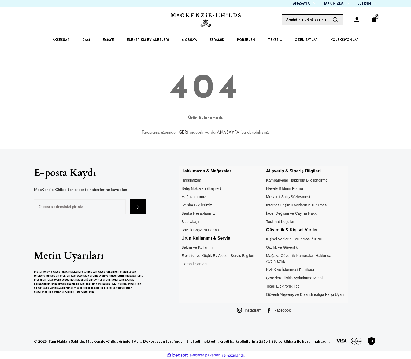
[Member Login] (357, 20)
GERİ (183, 133)
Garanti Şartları (194, 264)
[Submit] (138, 206)
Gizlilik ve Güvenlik (282, 247)
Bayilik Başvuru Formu (200, 230)
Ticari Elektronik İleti (283, 286)
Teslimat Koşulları (281, 222)
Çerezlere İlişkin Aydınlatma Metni (294, 278)
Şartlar (56, 291)
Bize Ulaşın (191, 222)
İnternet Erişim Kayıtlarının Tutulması (297, 205)
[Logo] (206, 20)
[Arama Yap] (337, 19)
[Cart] (374, 20)
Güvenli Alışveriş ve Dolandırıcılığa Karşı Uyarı (305, 294)
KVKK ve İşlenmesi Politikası (290, 269)
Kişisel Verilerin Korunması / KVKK (295, 239)
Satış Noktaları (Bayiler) (201, 188)
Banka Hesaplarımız (198, 213)
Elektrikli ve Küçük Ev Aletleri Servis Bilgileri (218, 256)
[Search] (312, 19)
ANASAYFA (228, 133)
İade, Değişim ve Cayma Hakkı (292, 213)
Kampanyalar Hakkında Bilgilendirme (297, 180)
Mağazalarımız (194, 197)
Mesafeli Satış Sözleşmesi (288, 197)
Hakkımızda (191, 180)
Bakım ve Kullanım (197, 247)
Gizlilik (69, 291)
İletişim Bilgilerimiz (197, 205)
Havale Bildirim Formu (284, 188)
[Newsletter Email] (80, 206)
